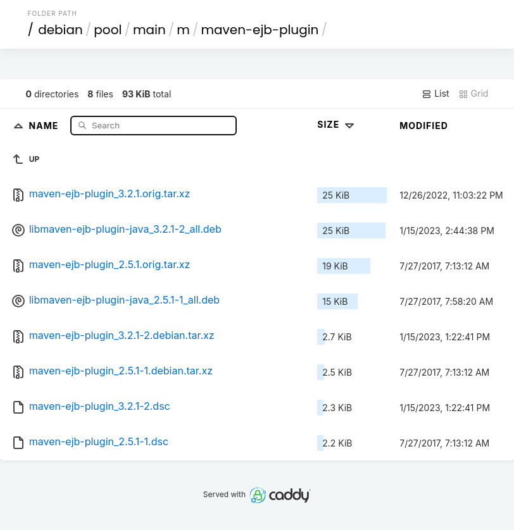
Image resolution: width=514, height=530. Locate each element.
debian (60, 30)
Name (45, 125)
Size (337, 124)
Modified (423, 125)
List (435, 93)
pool (108, 30)
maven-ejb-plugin (259, 30)
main (149, 30)
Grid (473, 93)
